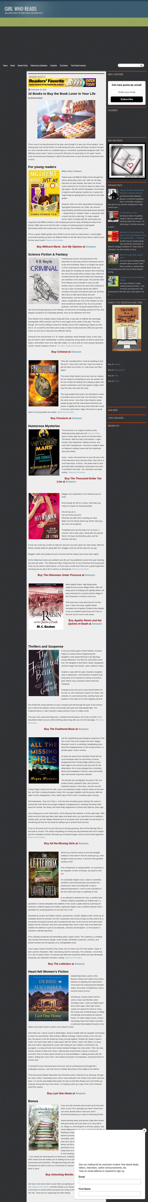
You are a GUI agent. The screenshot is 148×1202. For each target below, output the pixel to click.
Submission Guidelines (38, 65)
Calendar (53, 65)
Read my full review (54, 240)
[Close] (144, 1130)
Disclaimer (64, 65)
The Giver (61, 346)
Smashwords (119, 370)
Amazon (117, 364)
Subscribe (127, 99)
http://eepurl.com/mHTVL (38, 1187)
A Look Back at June (128, 213)
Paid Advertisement (78, 65)
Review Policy (23, 65)
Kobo (116, 375)
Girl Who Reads (21, 8)
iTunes (116, 381)
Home (5, 65)
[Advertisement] (74, 40)
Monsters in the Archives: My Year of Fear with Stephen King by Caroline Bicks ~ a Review (133, 235)
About (12, 65)
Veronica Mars (94, 433)
